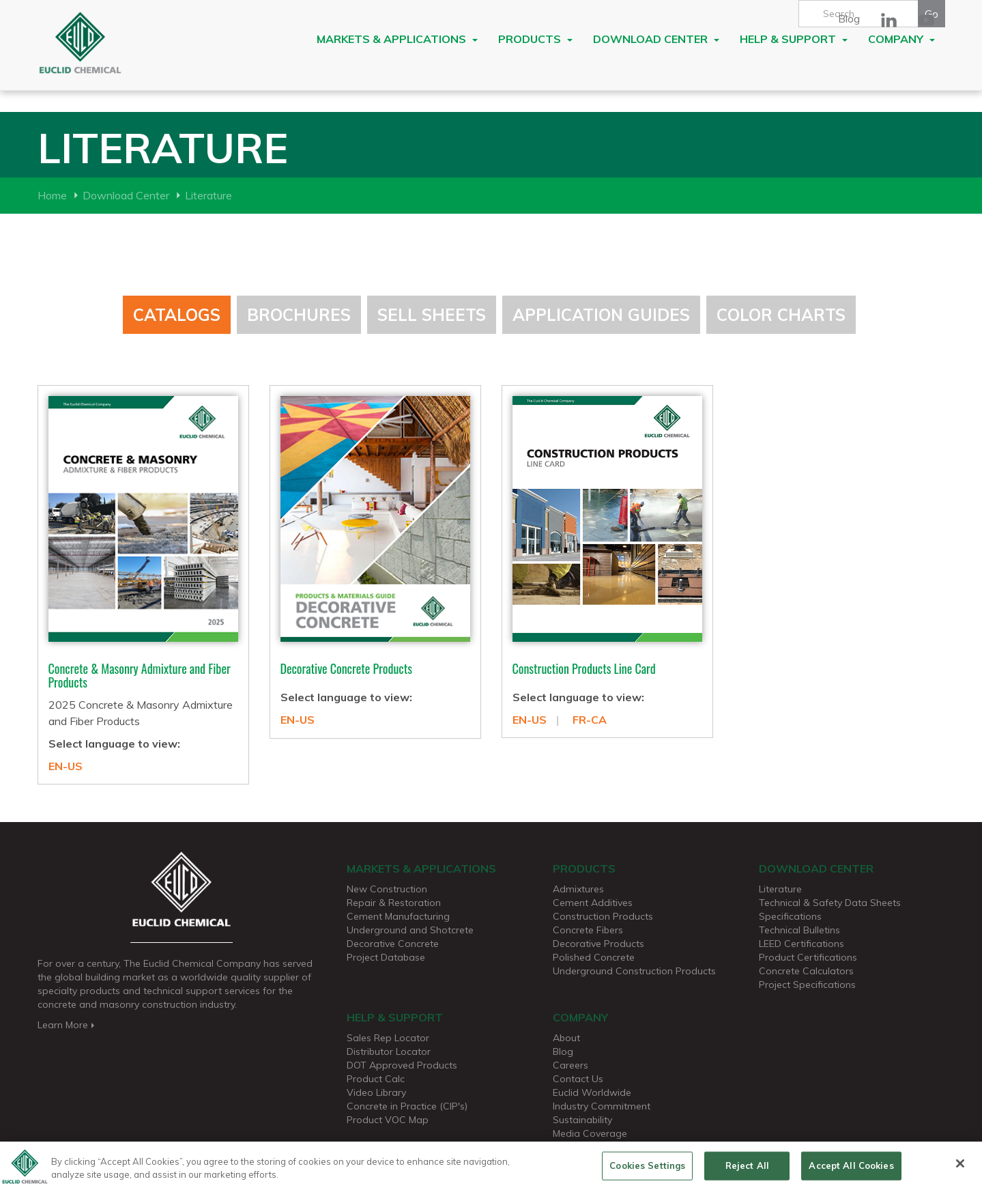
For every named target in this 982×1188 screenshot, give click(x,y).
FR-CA (590, 719)
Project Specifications (807, 984)
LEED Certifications (801, 943)
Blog (849, 18)
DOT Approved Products (402, 1065)
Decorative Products (598, 943)
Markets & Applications (397, 39)
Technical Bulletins (799, 930)
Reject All (747, 1170)
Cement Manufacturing (398, 916)
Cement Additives (593, 902)
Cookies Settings (647, 1170)
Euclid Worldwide (592, 1092)
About (566, 1038)
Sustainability (582, 1120)
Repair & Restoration (394, 902)
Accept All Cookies (851, 1170)
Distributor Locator (389, 1051)
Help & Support (794, 39)
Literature (208, 195)
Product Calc (376, 1079)
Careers (570, 1065)
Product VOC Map (388, 1120)
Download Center (656, 39)
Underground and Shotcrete (410, 930)
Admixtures (578, 889)
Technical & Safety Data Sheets (830, 902)
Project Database (386, 957)
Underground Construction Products (634, 971)
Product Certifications (808, 957)
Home (52, 195)
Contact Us (578, 1079)
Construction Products (603, 916)
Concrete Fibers (588, 930)
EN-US (65, 766)
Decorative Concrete (393, 943)
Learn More (67, 1025)
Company (901, 39)
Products (535, 39)
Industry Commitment (601, 1106)
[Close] (960, 1169)
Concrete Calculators (806, 971)
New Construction (387, 889)
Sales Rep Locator (388, 1038)
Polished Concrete (594, 957)
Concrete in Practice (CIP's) (407, 1106)
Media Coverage (590, 1133)
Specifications (790, 916)
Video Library (376, 1092)
